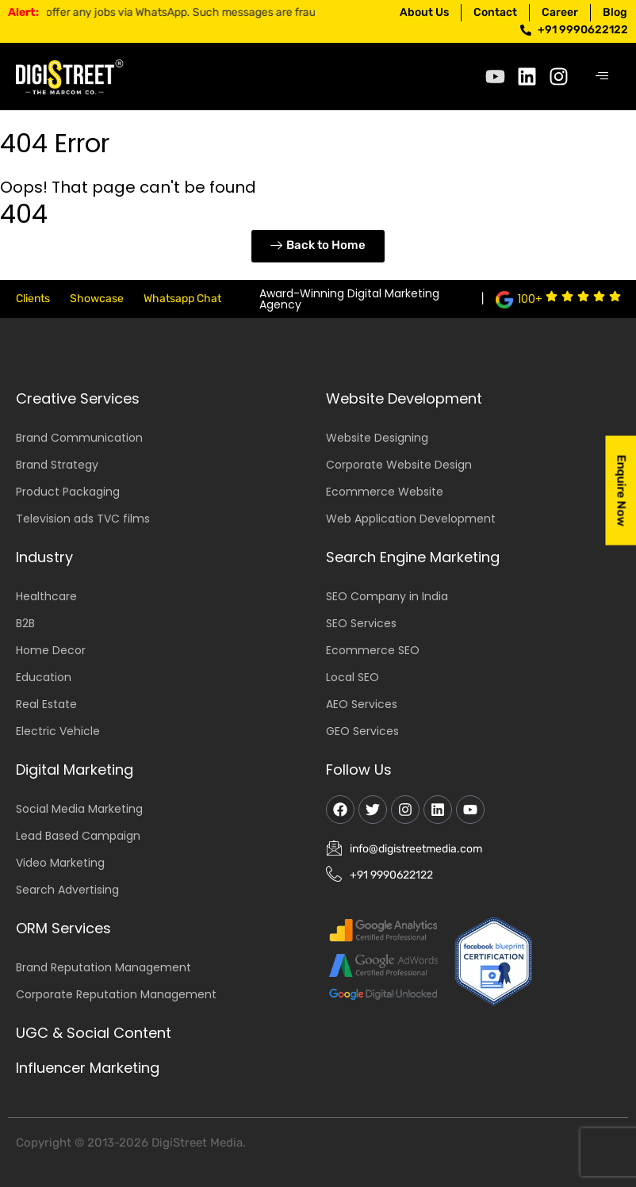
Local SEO (352, 677)
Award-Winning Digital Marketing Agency (349, 298)
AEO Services (361, 704)
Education (43, 677)
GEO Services (362, 731)
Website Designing (377, 438)
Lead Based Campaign (78, 836)
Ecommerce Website (384, 492)
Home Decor (51, 650)
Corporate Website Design (399, 465)
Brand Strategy (57, 465)
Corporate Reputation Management (116, 994)
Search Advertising (67, 890)
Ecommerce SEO (373, 650)
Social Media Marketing (79, 809)
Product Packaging (68, 492)
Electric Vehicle (58, 731)
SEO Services (361, 623)
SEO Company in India (387, 596)
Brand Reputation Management (103, 967)
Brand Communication (79, 438)
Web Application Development (411, 518)
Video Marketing (60, 863)
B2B (25, 623)
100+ (530, 299)
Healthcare (46, 596)
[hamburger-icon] (602, 77)
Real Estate (46, 704)
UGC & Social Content (93, 1033)
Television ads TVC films (83, 518)
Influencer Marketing (87, 1068)
